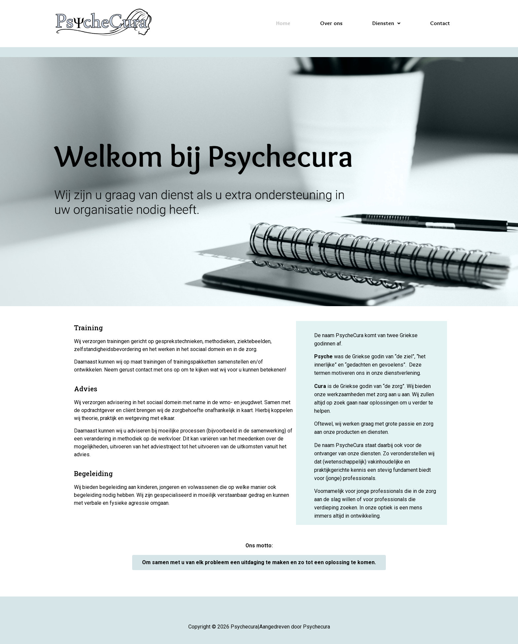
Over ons (331, 23)
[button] (259, 562)
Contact (440, 23)
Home (283, 23)
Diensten (386, 23)
